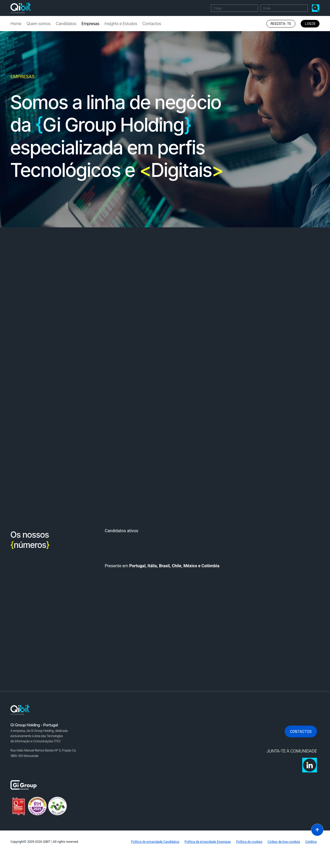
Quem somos (39, 23)
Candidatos (66, 23)
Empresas (90, 23)
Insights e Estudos (120, 23)
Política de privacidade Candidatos (155, 842)
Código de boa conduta (284, 842)
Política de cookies (249, 842)
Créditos (311, 842)
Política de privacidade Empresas (207, 842)
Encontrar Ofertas (316, 7)
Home (15, 23)
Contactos (151, 23)
